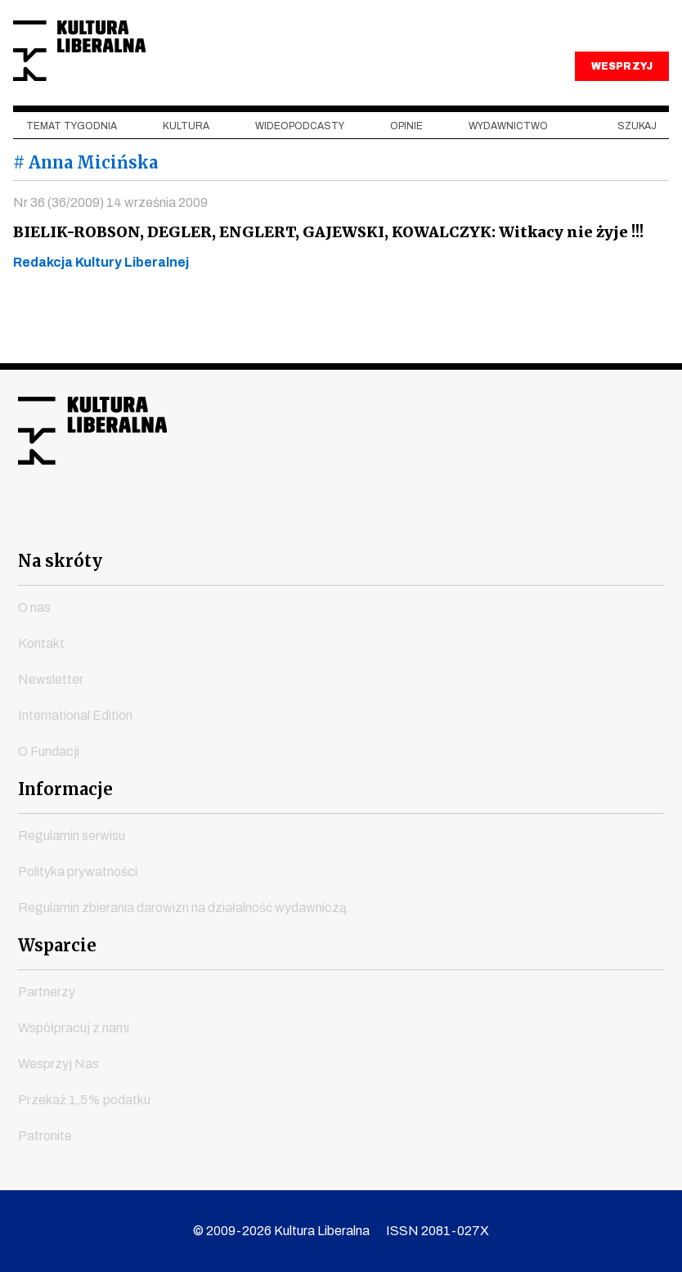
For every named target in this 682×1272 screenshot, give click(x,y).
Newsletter (50, 679)
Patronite (45, 1136)
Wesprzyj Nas (58, 1064)
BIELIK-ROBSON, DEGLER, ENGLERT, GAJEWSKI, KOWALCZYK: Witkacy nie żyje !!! (323, 270)
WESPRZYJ (621, 104)
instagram (311, 522)
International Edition (75, 715)
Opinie (406, 164)
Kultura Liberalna (122, 69)
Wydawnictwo (508, 164)
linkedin (429, 522)
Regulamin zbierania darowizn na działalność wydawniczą (182, 908)
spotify (488, 522)
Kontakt (41, 643)
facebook (193, 522)
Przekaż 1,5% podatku (84, 1100)
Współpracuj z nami (73, 1028)
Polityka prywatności (77, 872)
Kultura (186, 164)
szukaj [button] (637, 164)
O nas (34, 607)
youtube (252, 522)
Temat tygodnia (71, 164)
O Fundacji (48, 751)
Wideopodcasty (299, 164)
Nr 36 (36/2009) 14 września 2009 (110, 241)
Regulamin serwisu (71, 836)
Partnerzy (46, 992)
